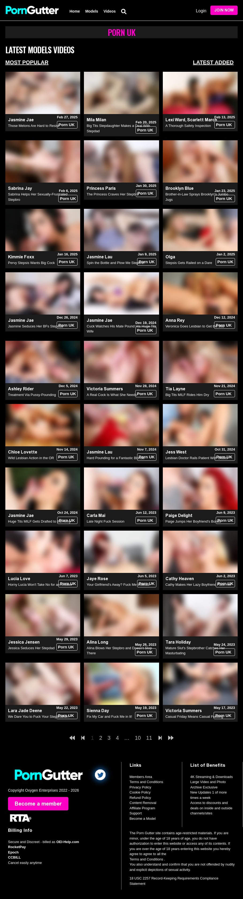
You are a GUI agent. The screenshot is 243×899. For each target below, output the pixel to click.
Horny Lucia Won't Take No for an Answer (40, 585)
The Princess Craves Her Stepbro (112, 194)
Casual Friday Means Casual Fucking (194, 717)
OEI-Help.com (67, 842)
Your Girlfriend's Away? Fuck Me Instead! (118, 585)
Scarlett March (202, 119)
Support (136, 813)
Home (75, 11)
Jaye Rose (97, 578)
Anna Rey (175, 320)
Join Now (224, 10)
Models (91, 11)
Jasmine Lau (99, 256)
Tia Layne (175, 388)
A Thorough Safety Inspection (188, 126)
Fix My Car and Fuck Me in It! (109, 717)
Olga (170, 256)
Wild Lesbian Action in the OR (31, 458)
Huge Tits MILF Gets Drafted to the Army (39, 521)
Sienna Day (98, 710)
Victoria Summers (105, 388)
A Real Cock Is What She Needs (112, 395)
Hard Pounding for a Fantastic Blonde (116, 458)
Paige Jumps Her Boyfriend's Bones (193, 521)
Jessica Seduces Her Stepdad (31, 648)
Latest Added (213, 62)
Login (201, 11)
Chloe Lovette (22, 452)
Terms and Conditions (146, 782)
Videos (109, 11)
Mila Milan (96, 119)
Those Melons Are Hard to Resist (33, 126)
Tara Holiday (178, 642)
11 (149, 738)
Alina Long (97, 642)
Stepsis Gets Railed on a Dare (188, 263)
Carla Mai (96, 515)
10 (138, 738)
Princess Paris (101, 188)
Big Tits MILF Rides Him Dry (187, 395)
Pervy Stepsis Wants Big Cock (31, 263)
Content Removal (143, 803)
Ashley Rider (21, 388)
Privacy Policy (140, 787)
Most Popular (26, 62)
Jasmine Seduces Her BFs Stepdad (35, 326)
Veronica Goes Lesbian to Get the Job (194, 326)
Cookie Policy (140, 792)
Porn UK (67, 124)
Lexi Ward (175, 119)
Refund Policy (140, 798)
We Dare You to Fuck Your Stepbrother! (38, 717)
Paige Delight (178, 515)
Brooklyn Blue (179, 188)
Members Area (141, 777)
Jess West (176, 452)
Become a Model (143, 819)
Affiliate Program (142, 808)
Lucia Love (19, 578)
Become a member (38, 803)
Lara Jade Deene (25, 710)
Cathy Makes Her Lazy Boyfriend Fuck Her (198, 585)
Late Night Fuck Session (105, 521)
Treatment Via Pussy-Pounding (32, 395)
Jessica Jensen (24, 642)
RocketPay (17, 847)
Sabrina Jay (20, 188)
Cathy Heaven (179, 578)
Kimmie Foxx (21, 256)
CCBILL (14, 857)
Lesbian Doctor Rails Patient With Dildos (196, 458)
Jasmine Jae (21, 119)
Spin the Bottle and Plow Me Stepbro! (115, 263)
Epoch (13, 852)
